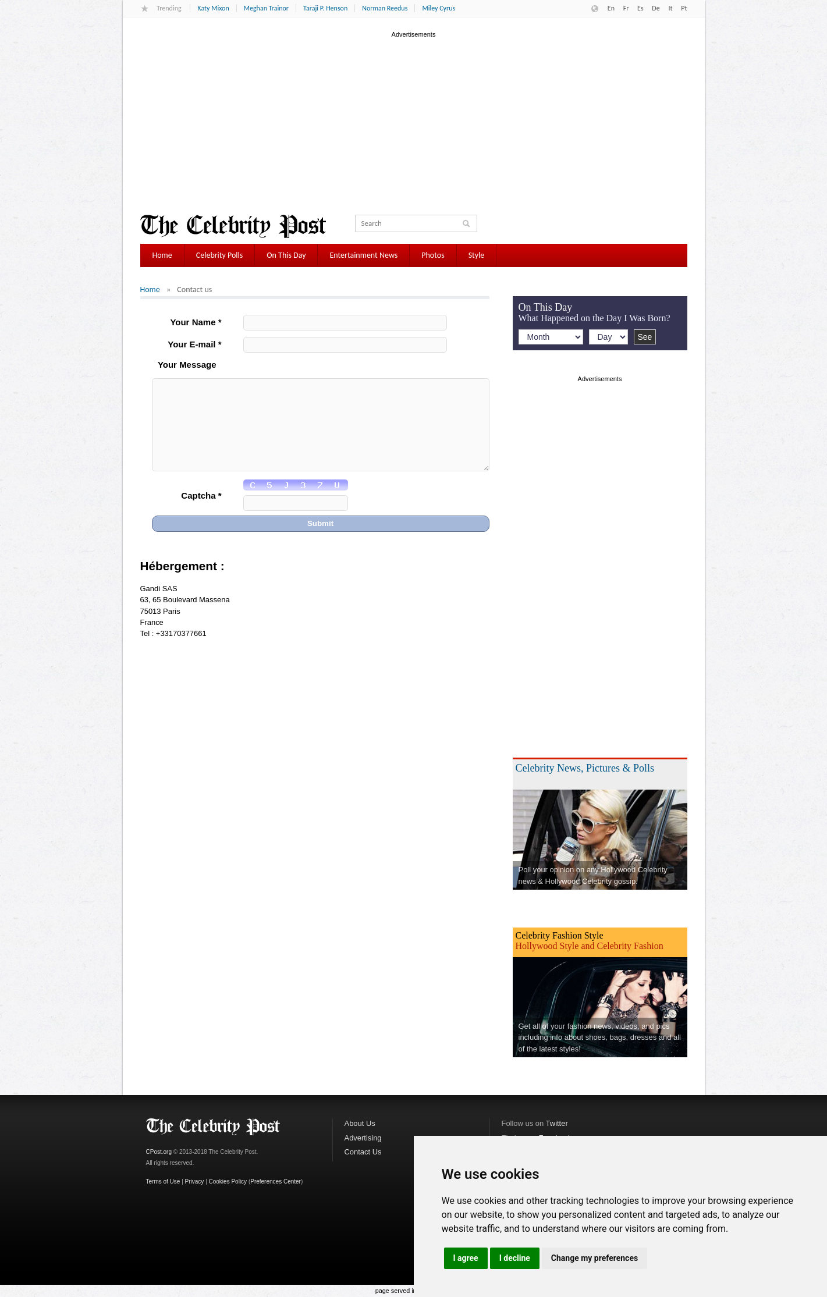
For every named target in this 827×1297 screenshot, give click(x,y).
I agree (465, 1258)
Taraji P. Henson (325, 8)
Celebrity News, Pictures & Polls (585, 768)
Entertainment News (363, 255)
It (670, 8)
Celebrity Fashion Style (560, 935)
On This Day (286, 255)
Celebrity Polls (219, 255)
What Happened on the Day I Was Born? (594, 318)
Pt (684, 8)
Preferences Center (275, 1181)
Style (476, 255)
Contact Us (363, 1151)
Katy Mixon (213, 8)
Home (162, 255)
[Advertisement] (414, 121)
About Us (360, 1123)
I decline (514, 1258)
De (655, 8)
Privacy (194, 1181)
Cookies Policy (228, 1181)
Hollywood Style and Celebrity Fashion (589, 946)
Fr (626, 8)
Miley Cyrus (438, 8)
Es (640, 8)
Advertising (363, 1137)
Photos (432, 255)
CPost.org (159, 1152)
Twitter (557, 1123)
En (611, 8)
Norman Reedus (384, 8)
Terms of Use (163, 1181)
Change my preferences (594, 1258)
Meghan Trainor (266, 8)
